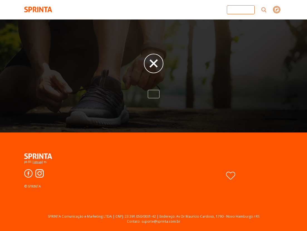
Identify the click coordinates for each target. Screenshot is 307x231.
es (44, 162)
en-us (38, 162)
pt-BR (28, 162)
